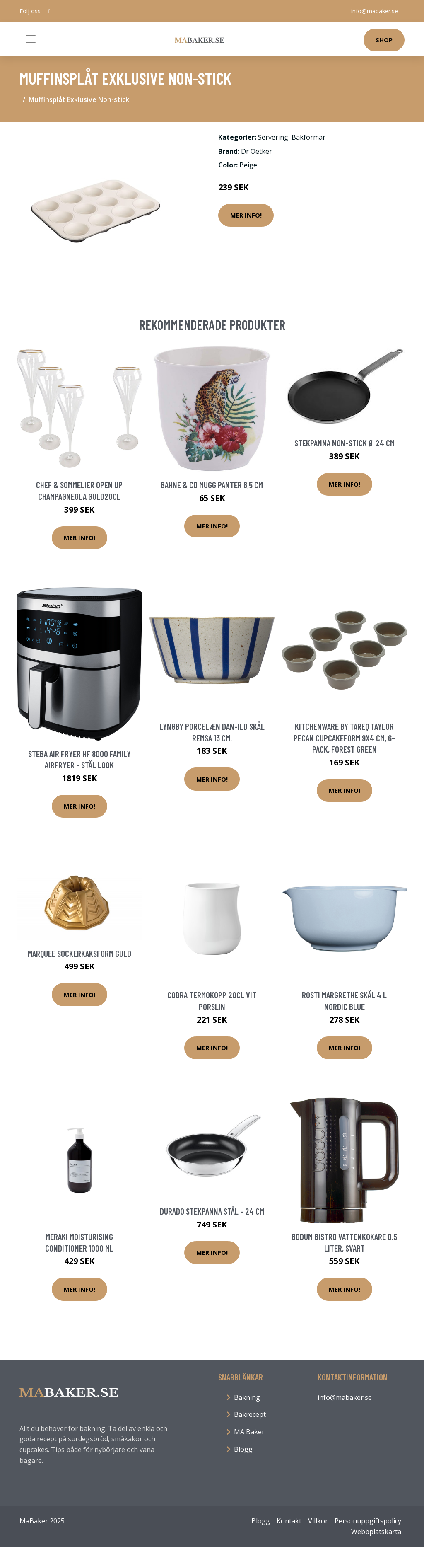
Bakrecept (250, 1414)
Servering (273, 137)
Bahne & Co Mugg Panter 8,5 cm (212, 484)
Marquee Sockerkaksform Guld (79, 953)
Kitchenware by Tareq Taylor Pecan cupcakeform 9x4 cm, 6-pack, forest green (344, 737)
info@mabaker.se (374, 11)
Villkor (318, 1520)
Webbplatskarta (376, 1531)
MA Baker (249, 1431)
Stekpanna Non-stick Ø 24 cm (344, 443)
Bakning (247, 1397)
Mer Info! (246, 215)
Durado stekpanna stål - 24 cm (212, 1211)
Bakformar (308, 137)
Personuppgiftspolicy (368, 1520)
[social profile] (49, 11)
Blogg (243, 1449)
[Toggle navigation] (30, 39)
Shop (384, 40)
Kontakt (289, 1520)
